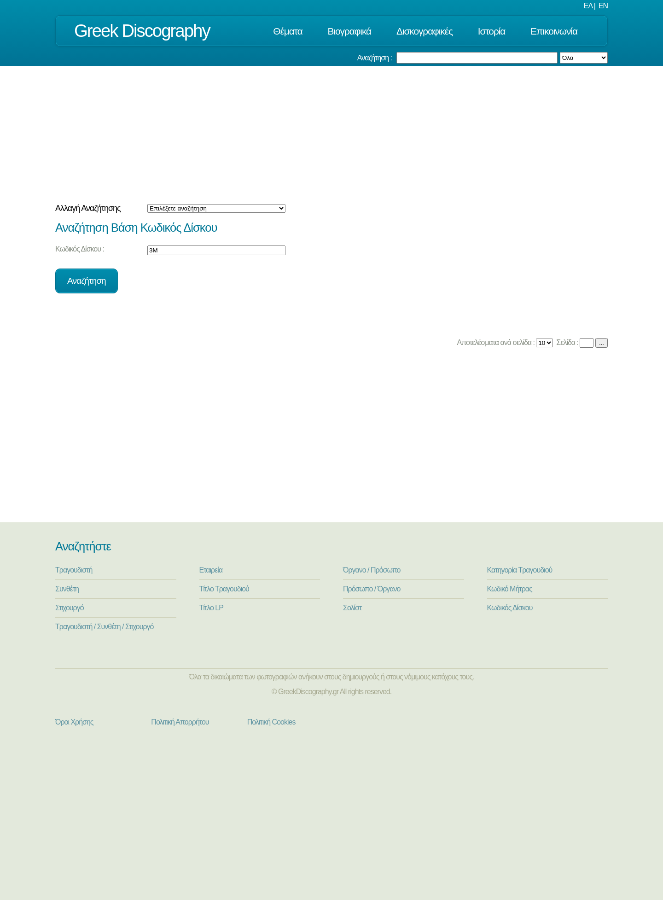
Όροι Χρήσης (74, 722)
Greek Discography (142, 31)
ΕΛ (588, 6)
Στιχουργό (69, 608)
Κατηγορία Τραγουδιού (519, 570)
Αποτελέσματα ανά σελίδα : (495, 342)
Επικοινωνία (553, 31)
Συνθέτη (67, 589)
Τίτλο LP (211, 608)
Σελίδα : (566, 342)
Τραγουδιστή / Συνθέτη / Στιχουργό (104, 627)
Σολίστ (352, 608)
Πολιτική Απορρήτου (180, 722)
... (601, 342)
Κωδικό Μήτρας (509, 589)
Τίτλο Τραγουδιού (224, 589)
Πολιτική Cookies (271, 722)
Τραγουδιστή (73, 570)
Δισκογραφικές (424, 31)
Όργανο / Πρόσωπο (371, 570)
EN (603, 6)
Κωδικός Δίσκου (510, 608)
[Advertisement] (331, 134)
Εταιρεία (211, 570)
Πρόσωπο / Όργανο (371, 589)
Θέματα (287, 31)
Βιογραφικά (350, 31)
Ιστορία (492, 31)
